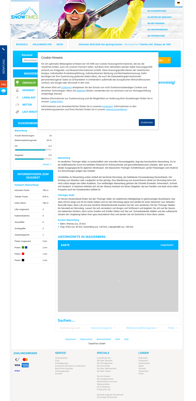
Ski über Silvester (104, 360)
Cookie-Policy (56, 101)
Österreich (143, 358)
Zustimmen (66, 87)
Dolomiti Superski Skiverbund (110, 395)
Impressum (107, 106)
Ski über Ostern (104, 371)
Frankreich (143, 360)
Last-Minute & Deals (36, 111)
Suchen (158, 60)
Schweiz (142, 368)
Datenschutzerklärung (116, 109)
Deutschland (144, 363)
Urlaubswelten (42, 44)
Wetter (27, 104)
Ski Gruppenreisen (105, 379)
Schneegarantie (62, 371)
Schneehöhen (61, 358)
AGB (117, 339)
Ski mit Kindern (103, 376)
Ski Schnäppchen (104, 363)
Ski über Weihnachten (107, 368)
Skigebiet (28, 90)
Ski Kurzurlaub (103, 366)
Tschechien (144, 371)
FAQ (126, 339)
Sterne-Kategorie (101, 328)
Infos (59, 44)
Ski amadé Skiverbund (107, 397)
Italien (141, 366)
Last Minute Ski (104, 358)
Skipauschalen (103, 384)
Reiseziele (22, 44)
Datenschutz (86, 339)
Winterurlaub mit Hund (107, 381)
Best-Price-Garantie (64, 368)
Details (46, 164)
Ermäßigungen (61, 363)
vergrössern (167, 244)
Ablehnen (81, 90)
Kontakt (58, 373)
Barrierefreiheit (104, 339)
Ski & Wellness (103, 387)
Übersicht (29, 82)
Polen (141, 373)
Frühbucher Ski (103, 389)
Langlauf (29, 97)
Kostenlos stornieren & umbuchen (70, 366)
